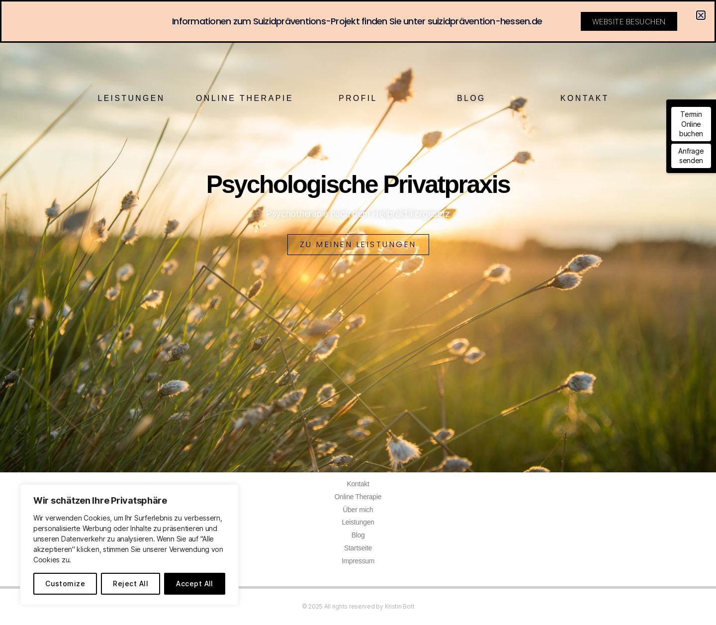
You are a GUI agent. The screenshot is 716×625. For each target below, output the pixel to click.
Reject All (130, 583)
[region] (129, 544)
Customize (65, 583)
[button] (701, 15)
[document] (358, 312)
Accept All (194, 583)
